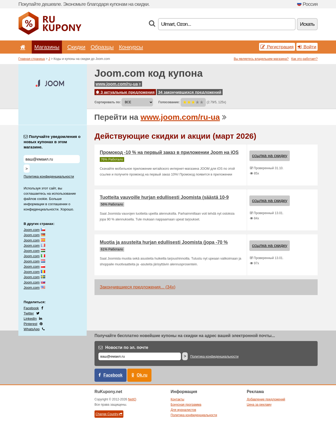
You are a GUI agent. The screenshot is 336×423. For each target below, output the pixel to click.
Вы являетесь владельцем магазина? (261, 59)
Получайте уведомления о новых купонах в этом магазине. (52, 141)
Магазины (47, 47)
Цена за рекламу (259, 404)
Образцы (102, 47)
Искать (307, 24)
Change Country (109, 414)
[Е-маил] (139, 356)
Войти (307, 46)
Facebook (31, 308)
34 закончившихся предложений (189, 92)
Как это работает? (304, 59)
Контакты (177, 399)
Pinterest (30, 324)
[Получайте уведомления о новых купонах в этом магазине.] (52, 159)
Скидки (76, 47)
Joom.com (32, 230)
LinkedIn (30, 319)
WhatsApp (32, 329)
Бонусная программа (186, 404)
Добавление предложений (266, 399)
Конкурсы (131, 47)
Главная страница (31, 59)
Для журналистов (183, 410)
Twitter (29, 313)
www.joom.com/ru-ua (118, 84)
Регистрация (277, 46)
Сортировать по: (107, 102)
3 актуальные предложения (125, 92)
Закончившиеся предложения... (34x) (137, 287)
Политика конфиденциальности (49, 176)
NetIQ (132, 399)
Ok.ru (142, 375)
